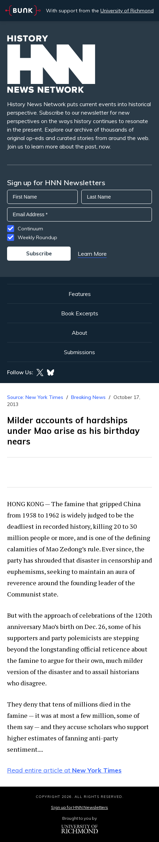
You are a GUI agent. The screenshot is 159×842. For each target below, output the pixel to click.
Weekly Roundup (37, 237)
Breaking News (88, 397)
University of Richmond (127, 10)
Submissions (79, 352)
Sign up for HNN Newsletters (79, 807)
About (79, 332)
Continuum (30, 228)
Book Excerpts (79, 313)
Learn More (92, 253)
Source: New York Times (35, 397)
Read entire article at (64, 770)
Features (80, 293)
